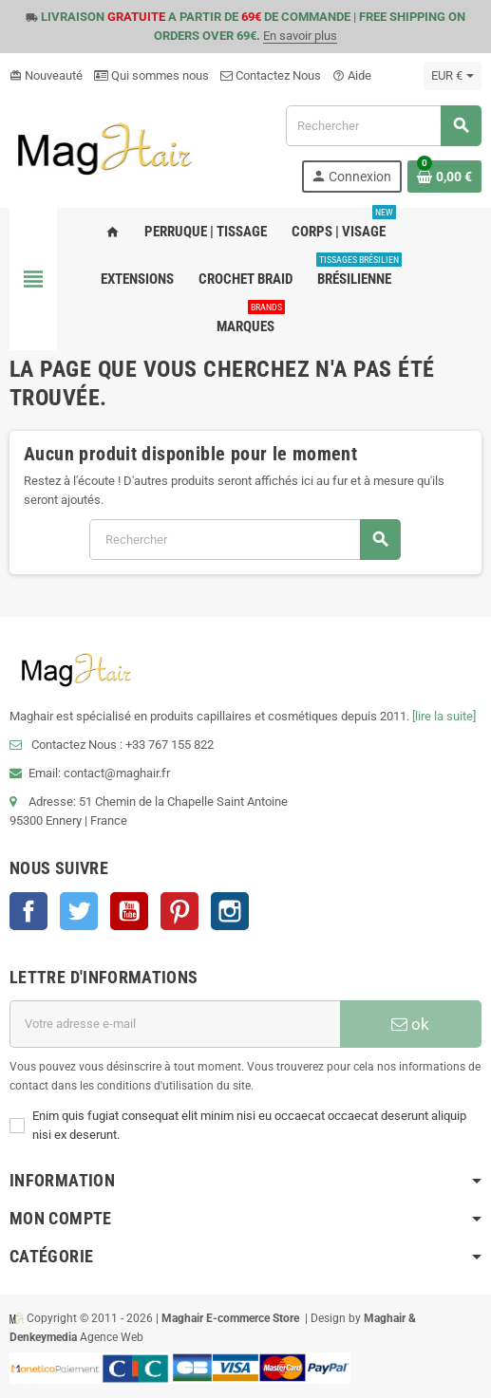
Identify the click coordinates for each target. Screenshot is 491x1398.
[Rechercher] (383, 125)
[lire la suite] (444, 716)
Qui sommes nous (151, 75)
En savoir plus (300, 35)
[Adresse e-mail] (174, 1024)
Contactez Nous (270, 75)
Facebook (28, 911)
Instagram (230, 911)
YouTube (129, 911)
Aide (351, 75)
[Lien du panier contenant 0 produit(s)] (444, 176)
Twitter (79, 911)
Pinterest (179, 911)
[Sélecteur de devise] (453, 76)
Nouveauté (46, 75)
